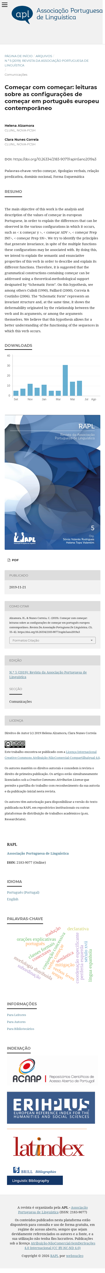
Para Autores (16, 1022)
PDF (15, 560)
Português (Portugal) (23, 892)
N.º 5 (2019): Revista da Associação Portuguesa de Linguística (47, 63)
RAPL (54, 1255)
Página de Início (19, 56)
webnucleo (74, 1255)
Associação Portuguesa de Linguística (53, 1209)
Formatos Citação (26, 640)
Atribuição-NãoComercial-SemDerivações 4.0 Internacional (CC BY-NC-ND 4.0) (59, 1245)
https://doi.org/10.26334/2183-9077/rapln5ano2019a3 (54, 159)
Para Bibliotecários (20, 1029)
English (12, 899)
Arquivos (44, 56)
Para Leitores (16, 1015)
